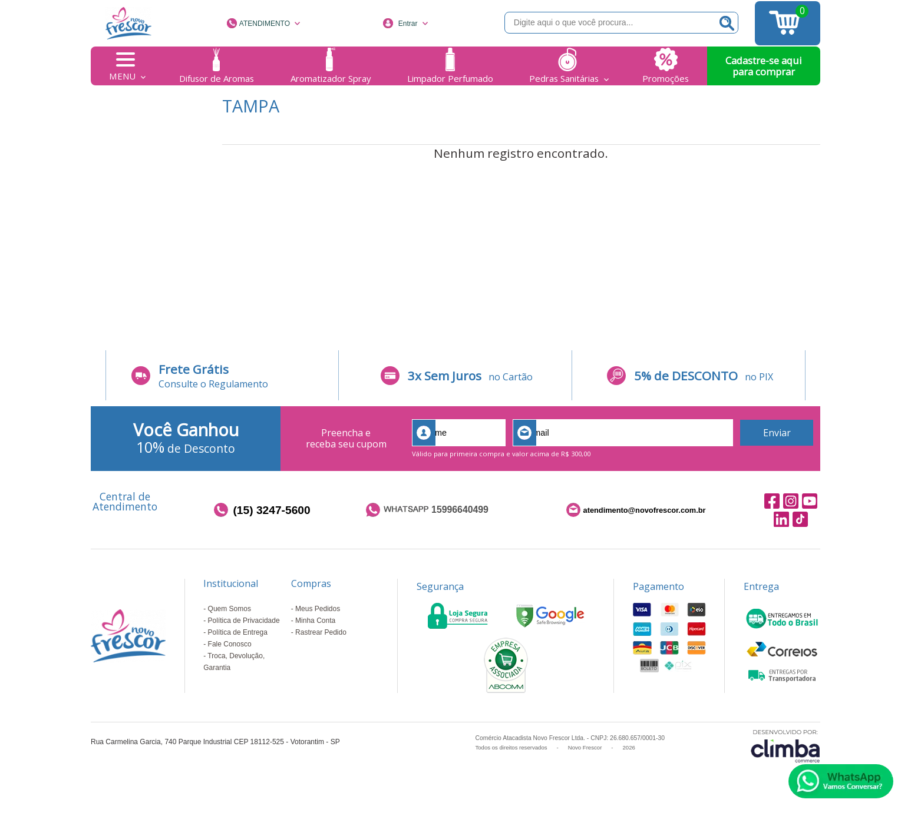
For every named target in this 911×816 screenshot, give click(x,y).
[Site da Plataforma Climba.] (785, 745)
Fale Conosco (230, 644)
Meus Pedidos (317, 609)
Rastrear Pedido (320, 632)
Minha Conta (315, 620)
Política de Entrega (238, 632)
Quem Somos (229, 609)
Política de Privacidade (244, 620)
